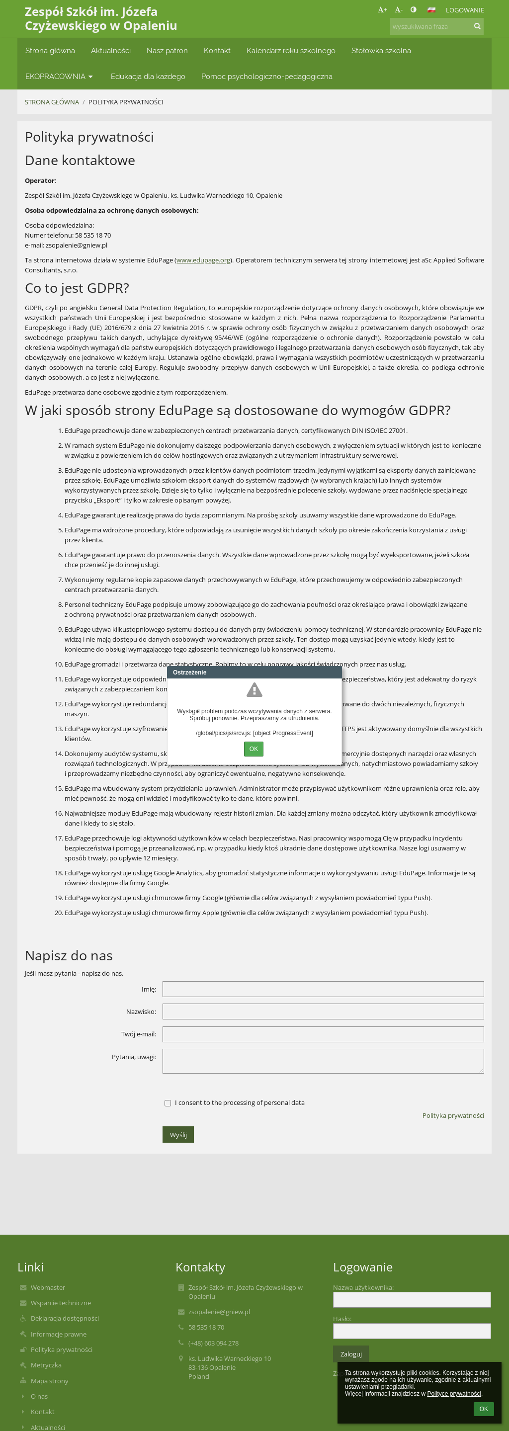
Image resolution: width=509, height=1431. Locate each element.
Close (334, 672)
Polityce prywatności (454, 1393)
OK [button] (484, 1409)
